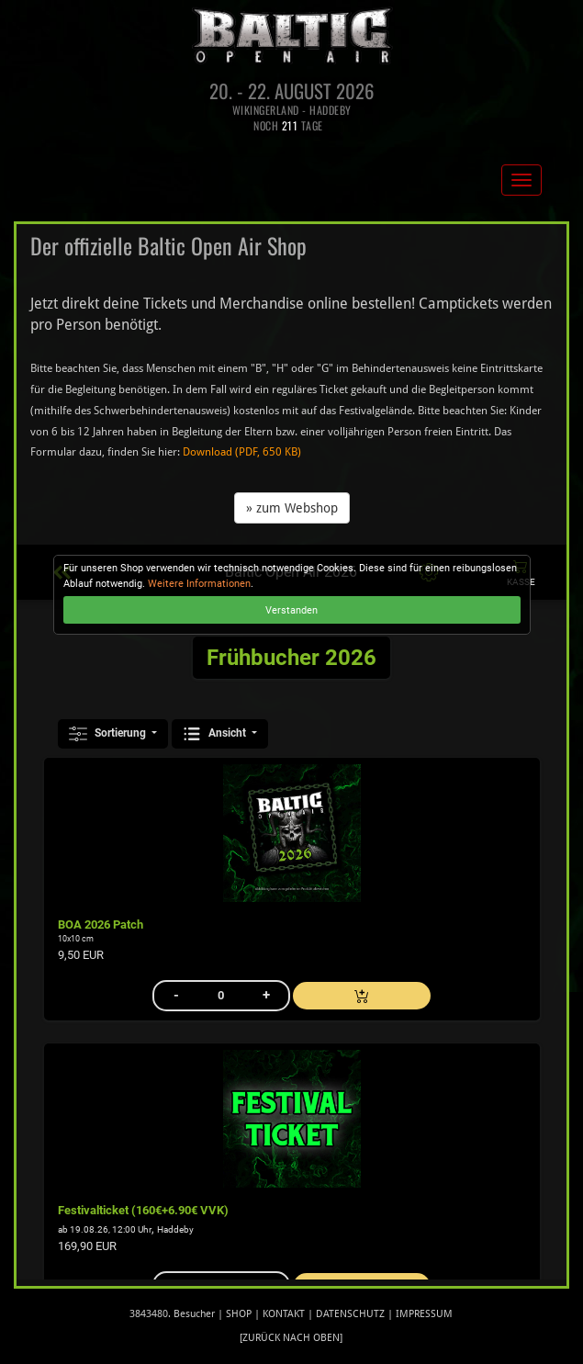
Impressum (424, 1314)
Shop (239, 1314)
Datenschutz (350, 1314)
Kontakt (284, 1314)
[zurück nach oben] (291, 1338)
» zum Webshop (292, 508)
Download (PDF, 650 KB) (242, 451)
